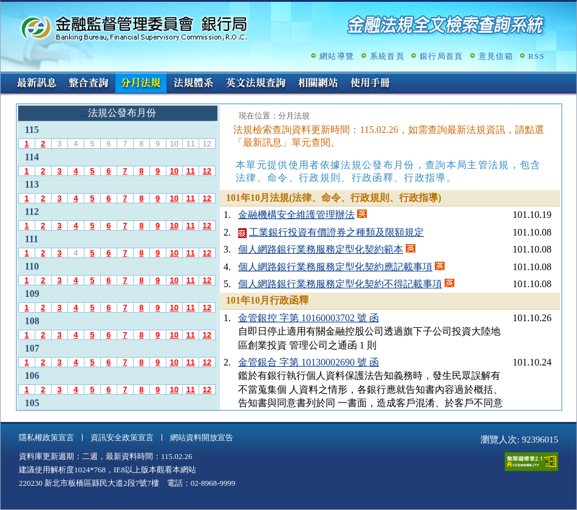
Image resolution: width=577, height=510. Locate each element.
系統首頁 (387, 56)
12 (206, 170)
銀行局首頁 (441, 56)
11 (190, 170)
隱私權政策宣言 (46, 437)
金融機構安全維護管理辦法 (296, 214)
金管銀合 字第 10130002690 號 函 (308, 362)
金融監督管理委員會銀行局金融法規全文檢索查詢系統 (134, 27)
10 (173, 170)
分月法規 (141, 84)
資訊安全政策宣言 (122, 437)
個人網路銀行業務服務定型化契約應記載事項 (335, 267)
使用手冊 (370, 84)
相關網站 (318, 84)
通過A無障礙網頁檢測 (531, 461)
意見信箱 (496, 56)
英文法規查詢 (255, 84)
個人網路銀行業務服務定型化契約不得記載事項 (340, 284)
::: (5, 77)
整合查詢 (89, 84)
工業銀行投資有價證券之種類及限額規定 (336, 232)
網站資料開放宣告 (201, 437)
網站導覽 (336, 56)
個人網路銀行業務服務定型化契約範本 (320, 249)
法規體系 (193, 84)
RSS (536, 56)
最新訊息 (36, 84)
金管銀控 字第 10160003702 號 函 (308, 318)
